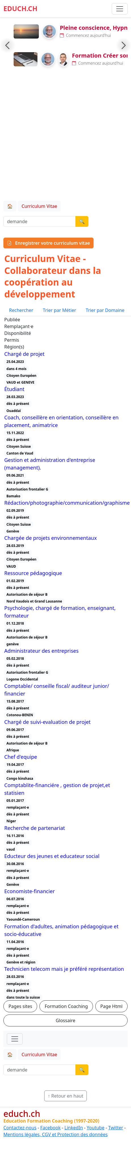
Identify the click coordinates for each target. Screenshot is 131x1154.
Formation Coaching (66, 1006)
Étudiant (14, 389)
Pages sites (20, 1006)
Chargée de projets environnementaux (50, 537)
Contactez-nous (20, 1128)
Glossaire (65, 1020)
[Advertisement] (64, 134)
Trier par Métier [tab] (59, 310)
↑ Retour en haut (65, 1096)
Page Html (111, 1006)
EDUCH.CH (20, 8)
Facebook (50, 1128)
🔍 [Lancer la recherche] (82, 221)
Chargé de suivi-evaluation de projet (47, 721)
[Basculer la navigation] (120, 8)
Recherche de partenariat (34, 828)
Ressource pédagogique (33, 573)
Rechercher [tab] (21, 310)
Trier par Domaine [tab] (105, 310)
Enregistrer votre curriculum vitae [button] (48, 243)
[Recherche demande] (39, 221)
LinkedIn (73, 1128)
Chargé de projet (24, 353)
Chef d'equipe (20, 756)
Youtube (95, 1128)
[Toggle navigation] (15, 1039)
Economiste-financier (29, 891)
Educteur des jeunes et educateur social (52, 856)
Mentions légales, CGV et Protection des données (55, 1134)
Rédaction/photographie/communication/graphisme (67, 502)
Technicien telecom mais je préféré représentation (64, 968)
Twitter (115, 1128)
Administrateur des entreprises (41, 650)
